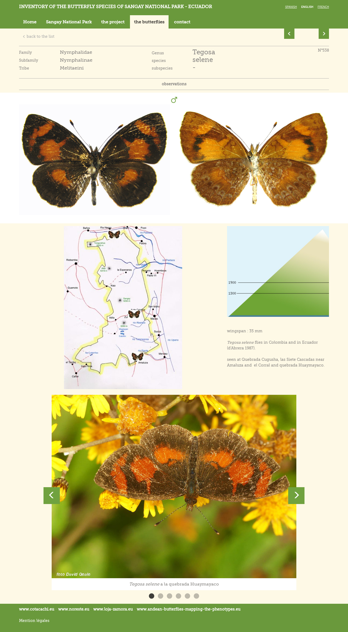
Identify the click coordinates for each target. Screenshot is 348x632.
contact (182, 22)
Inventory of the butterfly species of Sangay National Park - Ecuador (115, 6)
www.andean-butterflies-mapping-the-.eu (188, 609)
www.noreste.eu (73, 609)
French (323, 6)
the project (113, 22)
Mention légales (34, 620)
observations (174, 84)
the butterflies (149, 22)
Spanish (291, 6)
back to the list (38, 36)
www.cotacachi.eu (36, 609)
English (307, 6)
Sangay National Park (69, 22)
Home (29, 22)
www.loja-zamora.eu (113, 609)
